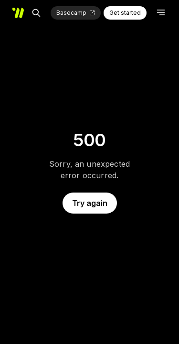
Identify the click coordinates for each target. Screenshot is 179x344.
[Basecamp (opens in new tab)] (76, 13)
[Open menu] (161, 12)
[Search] (36, 13)
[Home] (18, 13)
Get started (125, 12)
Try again (89, 203)
